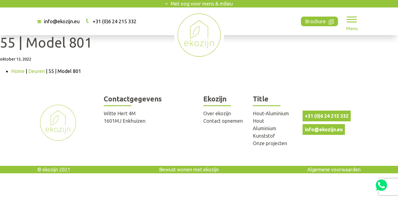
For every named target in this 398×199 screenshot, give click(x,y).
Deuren (36, 71)
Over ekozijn (217, 113)
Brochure (319, 21)
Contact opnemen (223, 121)
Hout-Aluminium (271, 113)
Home (18, 71)
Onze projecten (270, 143)
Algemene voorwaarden (334, 169)
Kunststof (264, 135)
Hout (258, 121)
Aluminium (264, 128)
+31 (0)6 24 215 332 (114, 21)
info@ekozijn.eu (62, 21)
